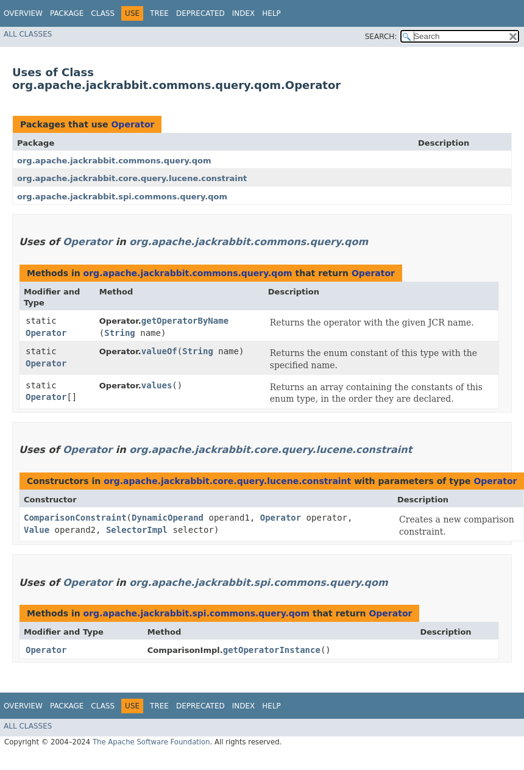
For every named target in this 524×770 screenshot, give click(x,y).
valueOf (159, 351)
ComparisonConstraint (75, 517)
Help (271, 13)
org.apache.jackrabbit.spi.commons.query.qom (122, 196)
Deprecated (200, 13)
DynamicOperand (168, 517)
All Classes (28, 34)
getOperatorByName (184, 321)
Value (36, 530)
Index (243, 13)
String (119, 333)
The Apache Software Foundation (151, 742)
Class (103, 13)
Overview (23, 13)
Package (66, 13)
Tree (159, 13)
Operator (132, 124)
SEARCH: (381, 36)
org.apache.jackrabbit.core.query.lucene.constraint (132, 178)
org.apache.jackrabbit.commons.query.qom (114, 160)
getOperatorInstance (271, 650)
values (156, 385)
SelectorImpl (137, 530)
